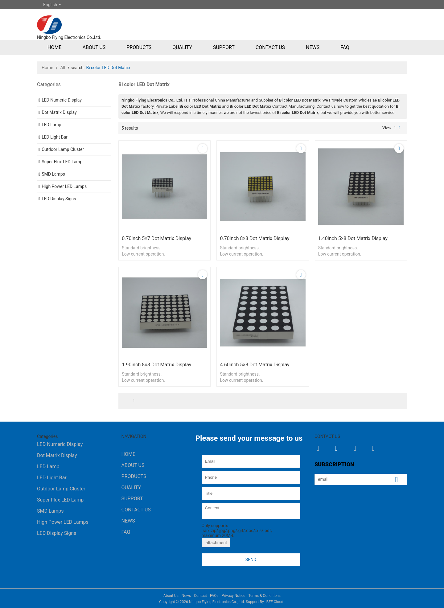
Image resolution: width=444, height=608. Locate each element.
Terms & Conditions (264, 595)
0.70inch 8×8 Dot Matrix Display (254, 238)
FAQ (344, 47)
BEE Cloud (274, 602)
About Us (93, 47)
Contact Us (270, 47)
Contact (200, 595)
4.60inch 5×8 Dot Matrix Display (254, 365)
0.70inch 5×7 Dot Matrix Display (156, 238)
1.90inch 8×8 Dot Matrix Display (156, 365)
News (312, 47)
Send (250, 559)
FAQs (214, 595)
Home (54, 47)
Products (138, 47)
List (395, 128)
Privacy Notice (233, 595)
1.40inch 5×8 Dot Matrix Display (353, 238)
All (62, 67)
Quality (182, 47)
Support (224, 47)
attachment (216, 542)
